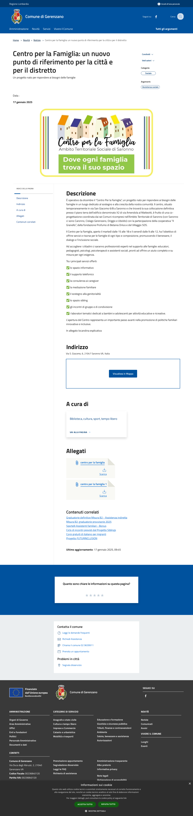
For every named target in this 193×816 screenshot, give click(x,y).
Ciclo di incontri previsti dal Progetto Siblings (91, 530)
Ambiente (102, 732)
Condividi (148, 54)
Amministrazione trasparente (112, 761)
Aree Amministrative (20, 724)
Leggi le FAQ (59, 769)
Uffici (12, 728)
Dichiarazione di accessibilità (112, 780)
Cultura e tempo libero (64, 724)
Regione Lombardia (19, 4)
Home (16, 40)
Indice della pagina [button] (25, 188)
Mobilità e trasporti (63, 736)
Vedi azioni (148, 60)
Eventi (144, 746)
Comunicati (147, 724)
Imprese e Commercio (64, 728)
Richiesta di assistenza (65, 773)
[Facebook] (154, 16)
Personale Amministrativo (22, 740)
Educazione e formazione (110, 719)
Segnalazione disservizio (66, 765)
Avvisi (144, 728)
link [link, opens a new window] (125, 798)
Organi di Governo (18, 720)
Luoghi (144, 742)
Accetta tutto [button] (85, 804)
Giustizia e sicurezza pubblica (112, 724)
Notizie (37, 40)
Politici (12, 736)
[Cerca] (180, 16)
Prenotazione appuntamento (68, 761)
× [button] (190, 784)
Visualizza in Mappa (123, 373)
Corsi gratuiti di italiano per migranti (86, 534)
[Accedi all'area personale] (169, 3)
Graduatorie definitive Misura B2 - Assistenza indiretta (96, 518)
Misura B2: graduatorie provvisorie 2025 (88, 522)
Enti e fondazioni (18, 732)
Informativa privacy (107, 769)
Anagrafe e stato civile (64, 720)
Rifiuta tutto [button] (108, 804)
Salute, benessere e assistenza (113, 736)
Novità (26, 40)
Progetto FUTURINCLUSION (81, 538)
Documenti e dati (18, 744)
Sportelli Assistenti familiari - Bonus (86, 526)
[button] (96, 810)
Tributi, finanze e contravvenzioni (114, 728)
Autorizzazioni (104, 740)
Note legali (102, 775)
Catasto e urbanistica (64, 732)
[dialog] (96, 798)
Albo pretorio (104, 765)
